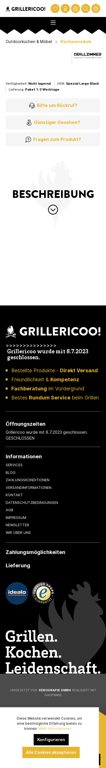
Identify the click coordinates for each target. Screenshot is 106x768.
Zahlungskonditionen (27, 480)
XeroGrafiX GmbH (55, 690)
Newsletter (17, 525)
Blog (11, 472)
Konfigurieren (51, 739)
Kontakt (14, 495)
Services (14, 465)
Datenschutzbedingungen (32, 502)
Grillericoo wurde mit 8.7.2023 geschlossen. (47, 355)
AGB (9, 510)
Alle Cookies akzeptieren (51, 752)
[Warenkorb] (75, 8)
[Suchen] (85, 8)
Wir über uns (18, 532)
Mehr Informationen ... (56, 728)
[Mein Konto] (65, 8)
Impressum (16, 517)
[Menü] (53, 21)
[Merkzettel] (55, 8)
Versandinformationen (28, 487)
